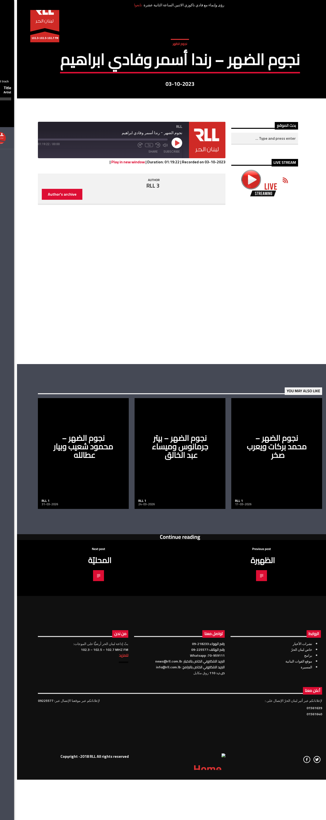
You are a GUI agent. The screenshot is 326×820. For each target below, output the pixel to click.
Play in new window (111, 316)
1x (132, 299)
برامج (291, 810)
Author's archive (45, 348)
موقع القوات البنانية (281, 815)
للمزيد (106, 809)
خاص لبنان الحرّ (284, 804)
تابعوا (121, 5)
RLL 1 (28, 655)
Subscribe (154, 306)
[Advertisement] (247, 434)
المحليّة (82, 714)
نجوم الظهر (163, 99)
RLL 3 (136, 340)
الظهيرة (245, 714)
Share (136, 306)
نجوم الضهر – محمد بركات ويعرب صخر (260, 601)
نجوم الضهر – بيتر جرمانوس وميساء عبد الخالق (163, 601)
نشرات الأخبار (285, 798)
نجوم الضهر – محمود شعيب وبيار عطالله (66, 601)
